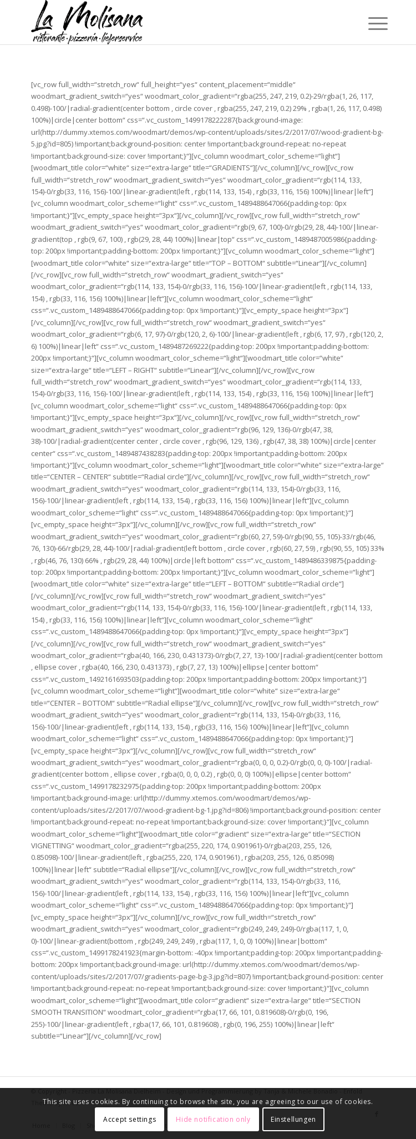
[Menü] (369, 23)
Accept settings (129, 1119)
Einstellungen (293, 1119)
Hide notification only (213, 1119)
